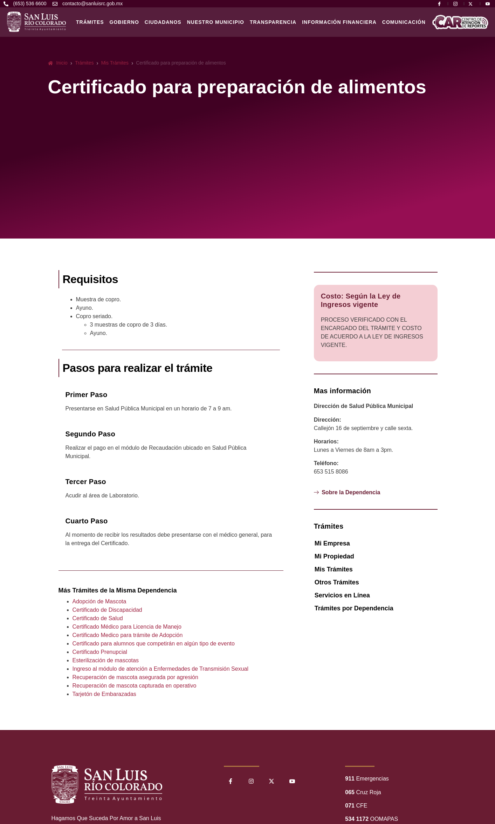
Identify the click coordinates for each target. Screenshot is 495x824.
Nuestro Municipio (215, 22)
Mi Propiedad (334, 556)
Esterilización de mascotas (106, 660)
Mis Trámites (334, 569)
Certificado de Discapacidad (107, 610)
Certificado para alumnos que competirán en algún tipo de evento (154, 644)
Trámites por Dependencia (354, 608)
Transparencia (273, 22)
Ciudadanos (163, 22)
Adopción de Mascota (99, 601)
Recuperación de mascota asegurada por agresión (135, 677)
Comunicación (404, 22)
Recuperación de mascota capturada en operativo (135, 686)
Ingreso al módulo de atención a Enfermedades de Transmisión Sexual (161, 669)
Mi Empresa (332, 543)
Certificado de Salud (98, 618)
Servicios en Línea (342, 595)
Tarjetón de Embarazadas (104, 694)
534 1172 (357, 819)
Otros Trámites (337, 582)
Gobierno (124, 22)
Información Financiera (339, 22)
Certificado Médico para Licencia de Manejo (127, 627)
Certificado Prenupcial (100, 652)
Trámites (90, 22)
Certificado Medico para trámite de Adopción (128, 635)
